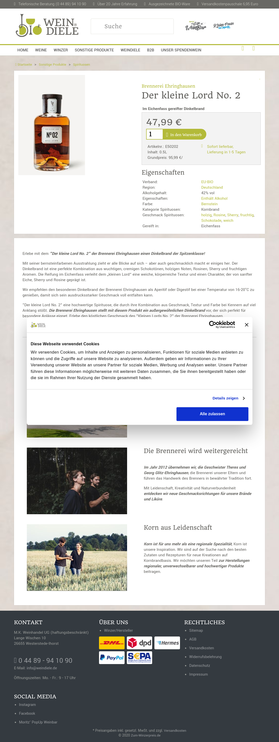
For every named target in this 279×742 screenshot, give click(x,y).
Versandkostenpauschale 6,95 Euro (230, 4)
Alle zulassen (212, 414)
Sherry (232, 215)
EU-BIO (207, 182)
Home (22, 50)
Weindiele (130, 50)
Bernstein (209, 204)
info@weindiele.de (42, 669)
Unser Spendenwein (181, 50)
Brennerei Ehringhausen (170, 86)
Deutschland (212, 187)
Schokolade (211, 220)
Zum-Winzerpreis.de (145, 735)
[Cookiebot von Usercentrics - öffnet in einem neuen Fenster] (213, 325)
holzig (206, 215)
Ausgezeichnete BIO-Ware (169, 4)
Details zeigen (224, 398)
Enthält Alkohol (214, 198)
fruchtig (247, 215)
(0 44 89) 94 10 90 (70, 4)
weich (228, 220)
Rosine (219, 215)
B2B (150, 50)
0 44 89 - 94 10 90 (44, 661)
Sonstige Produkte (94, 50)
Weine (41, 50)
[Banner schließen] (246, 325)
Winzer (61, 50)
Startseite (24, 64)
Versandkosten (175, 730)
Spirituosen (84, 64)
